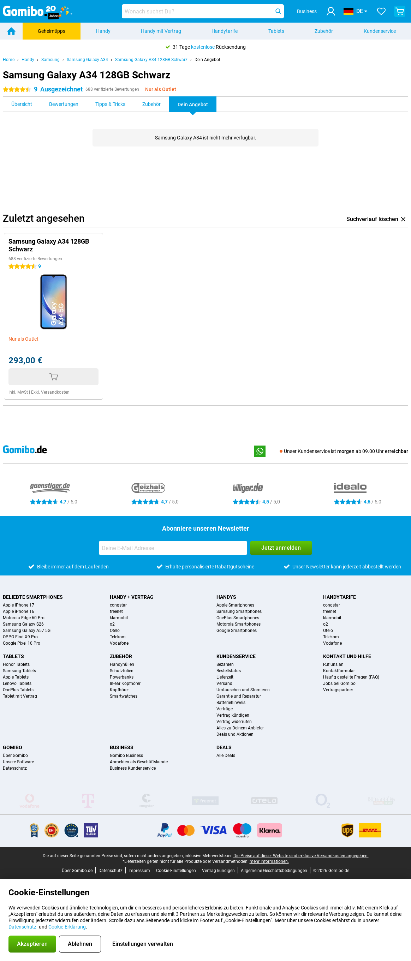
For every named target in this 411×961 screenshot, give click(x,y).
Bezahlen (225, 664)
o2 (112, 624)
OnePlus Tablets (18, 689)
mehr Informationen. (269, 861)
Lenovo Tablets (17, 683)
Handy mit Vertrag (161, 31)
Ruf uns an (333, 664)
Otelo (115, 630)
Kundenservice (380, 31)
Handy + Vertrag (132, 597)
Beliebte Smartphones (33, 597)
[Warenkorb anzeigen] (399, 11)
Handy (103, 31)
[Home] (11, 31)
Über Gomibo (15, 755)
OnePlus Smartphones (237, 617)
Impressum (139, 870)
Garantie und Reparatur (238, 696)
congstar (118, 605)
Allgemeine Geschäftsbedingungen (274, 870)
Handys (226, 597)
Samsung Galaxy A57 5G (26, 630)
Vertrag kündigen (232, 715)
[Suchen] (278, 11)
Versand (224, 683)
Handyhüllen (122, 664)
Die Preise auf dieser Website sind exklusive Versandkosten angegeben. (301, 855)
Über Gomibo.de (77, 870)
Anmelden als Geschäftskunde (139, 761)
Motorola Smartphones (238, 624)
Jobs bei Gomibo (339, 683)
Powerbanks (121, 677)
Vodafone (119, 643)
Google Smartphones (236, 630)
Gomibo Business (126, 755)
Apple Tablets (16, 677)
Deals (224, 747)
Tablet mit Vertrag (20, 696)
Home (8, 59)
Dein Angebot (207, 59)
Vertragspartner (338, 689)
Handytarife (225, 31)
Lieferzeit (224, 677)
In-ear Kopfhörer (125, 683)
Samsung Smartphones (239, 611)
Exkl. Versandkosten (50, 392)
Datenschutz (15, 768)
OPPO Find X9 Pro (20, 636)
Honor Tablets (16, 664)
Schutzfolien (121, 670)
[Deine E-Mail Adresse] (173, 548)
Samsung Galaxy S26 (23, 624)
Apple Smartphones (235, 605)
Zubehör (324, 31)
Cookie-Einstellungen (176, 870)
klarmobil (119, 617)
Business (121, 747)
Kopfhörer (119, 689)
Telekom (118, 636)
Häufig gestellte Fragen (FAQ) (351, 677)
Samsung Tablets (19, 670)
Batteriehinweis (230, 702)
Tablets (276, 31)
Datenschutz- (23, 927)
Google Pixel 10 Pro (21, 643)
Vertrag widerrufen (234, 721)
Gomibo (12, 747)
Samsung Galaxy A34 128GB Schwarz (151, 59)
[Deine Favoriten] (381, 11)
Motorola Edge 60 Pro (23, 617)
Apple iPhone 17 (18, 605)
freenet (116, 611)
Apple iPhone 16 (18, 611)
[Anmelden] (330, 11)
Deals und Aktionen (235, 734)
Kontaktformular (339, 670)
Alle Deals (225, 755)
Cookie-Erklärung (67, 927)
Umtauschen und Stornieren (243, 689)
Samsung (50, 59)
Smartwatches (123, 696)
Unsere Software (18, 761)
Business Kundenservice (133, 768)
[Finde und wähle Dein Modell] (203, 11)
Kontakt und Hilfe (347, 656)
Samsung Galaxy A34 (87, 59)
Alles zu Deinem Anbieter (240, 728)
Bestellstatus (228, 670)
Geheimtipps (51, 31)
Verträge (224, 708)
